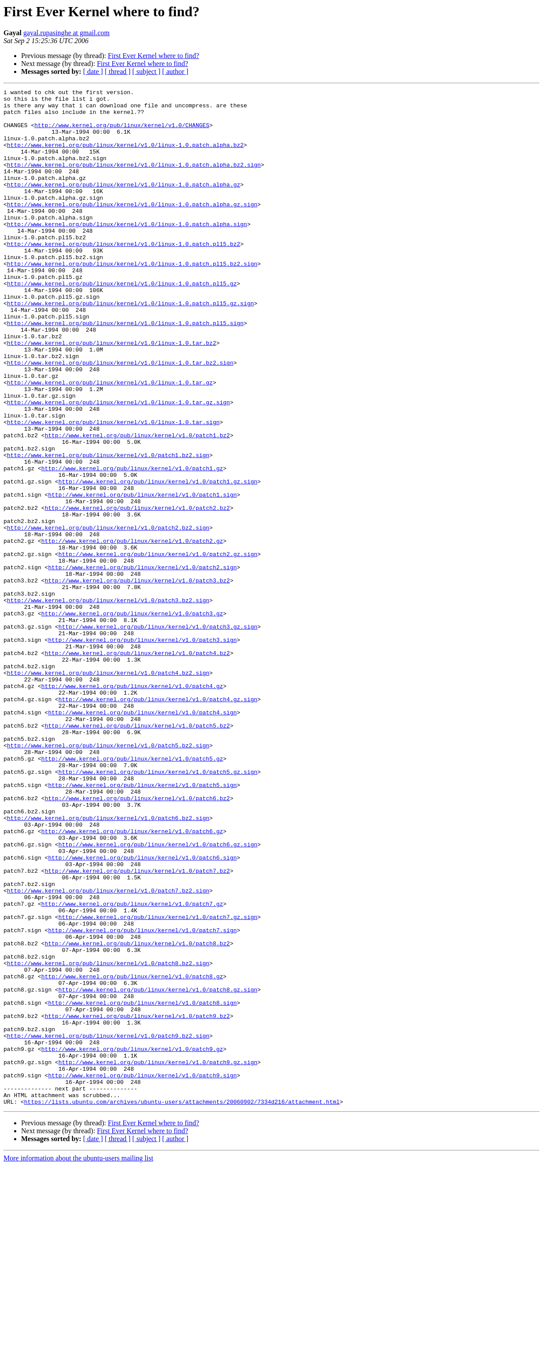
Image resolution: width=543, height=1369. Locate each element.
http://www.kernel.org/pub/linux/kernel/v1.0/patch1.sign (142, 576)
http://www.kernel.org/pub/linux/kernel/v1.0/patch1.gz (132, 545)
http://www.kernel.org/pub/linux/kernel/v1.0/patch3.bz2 (137, 679)
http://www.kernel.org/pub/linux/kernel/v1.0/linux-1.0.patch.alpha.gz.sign (132, 228)
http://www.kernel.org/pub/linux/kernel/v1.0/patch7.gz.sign (157, 1083)
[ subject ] (146, 71)
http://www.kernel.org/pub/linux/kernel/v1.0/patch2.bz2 (137, 592)
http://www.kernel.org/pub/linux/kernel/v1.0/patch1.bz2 (137, 505)
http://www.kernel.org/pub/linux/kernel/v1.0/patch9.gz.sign (157, 1257)
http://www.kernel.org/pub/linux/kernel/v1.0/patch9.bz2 (137, 1202)
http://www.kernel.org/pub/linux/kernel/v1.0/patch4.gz (132, 806)
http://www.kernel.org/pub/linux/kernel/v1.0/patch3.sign (142, 750)
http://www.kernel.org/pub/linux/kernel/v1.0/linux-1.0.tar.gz (110, 442)
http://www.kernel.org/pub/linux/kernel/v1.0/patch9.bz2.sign (108, 1226)
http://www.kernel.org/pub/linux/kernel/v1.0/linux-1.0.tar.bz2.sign (120, 418)
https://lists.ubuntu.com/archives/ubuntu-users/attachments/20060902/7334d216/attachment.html (182, 1305)
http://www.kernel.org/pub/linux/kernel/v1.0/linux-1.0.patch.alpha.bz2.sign (134, 180)
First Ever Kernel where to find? (153, 55)
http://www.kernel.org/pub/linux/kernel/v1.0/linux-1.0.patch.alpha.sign (127, 252)
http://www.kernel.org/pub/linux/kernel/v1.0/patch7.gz (132, 1067)
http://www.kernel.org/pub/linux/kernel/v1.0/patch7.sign (142, 1099)
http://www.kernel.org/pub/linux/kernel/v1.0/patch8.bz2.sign (108, 1138)
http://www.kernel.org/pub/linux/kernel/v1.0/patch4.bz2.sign (108, 790)
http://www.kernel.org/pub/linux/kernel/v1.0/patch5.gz (132, 893)
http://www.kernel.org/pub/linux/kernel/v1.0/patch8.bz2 (137, 1115)
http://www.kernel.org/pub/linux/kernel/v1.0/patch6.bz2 (137, 940)
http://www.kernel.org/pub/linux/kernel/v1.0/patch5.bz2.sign (108, 877)
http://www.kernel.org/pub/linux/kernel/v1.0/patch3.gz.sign (157, 735)
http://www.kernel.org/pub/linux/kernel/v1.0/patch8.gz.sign (157, 1170)
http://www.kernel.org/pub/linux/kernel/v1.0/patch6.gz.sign (157, 996)
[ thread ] (118, 71)
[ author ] (175, 71)
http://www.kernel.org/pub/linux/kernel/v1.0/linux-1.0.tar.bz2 (111, 394)
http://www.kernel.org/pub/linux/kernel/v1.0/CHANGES (121, 133)
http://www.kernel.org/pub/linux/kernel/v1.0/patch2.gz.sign (157, 648)
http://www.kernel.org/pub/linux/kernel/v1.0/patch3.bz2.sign (108, 703)
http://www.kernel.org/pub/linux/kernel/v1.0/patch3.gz (132, 719)
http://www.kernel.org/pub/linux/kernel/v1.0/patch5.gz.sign (157, 909)
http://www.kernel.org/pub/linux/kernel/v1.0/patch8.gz (132, 1154)
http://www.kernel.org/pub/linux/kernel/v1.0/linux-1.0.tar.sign (113, 489)
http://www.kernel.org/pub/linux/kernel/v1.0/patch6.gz (132, 980)
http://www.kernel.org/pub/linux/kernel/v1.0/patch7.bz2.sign (108, 1051)
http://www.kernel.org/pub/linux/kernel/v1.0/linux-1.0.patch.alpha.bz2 (125, 157)
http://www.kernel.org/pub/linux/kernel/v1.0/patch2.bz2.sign (108, 616)
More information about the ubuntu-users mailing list (78, 1361)
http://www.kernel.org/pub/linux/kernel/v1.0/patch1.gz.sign (157, 560)
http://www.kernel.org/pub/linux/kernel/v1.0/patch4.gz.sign (157, 822)
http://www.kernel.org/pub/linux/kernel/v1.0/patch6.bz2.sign (108, 964)
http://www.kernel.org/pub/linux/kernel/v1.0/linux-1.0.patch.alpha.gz (123, 204)
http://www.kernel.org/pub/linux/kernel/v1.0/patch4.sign (142, 838)
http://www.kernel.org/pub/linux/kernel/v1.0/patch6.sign (142, 1012)
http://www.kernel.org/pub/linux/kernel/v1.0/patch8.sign (142, 1186)
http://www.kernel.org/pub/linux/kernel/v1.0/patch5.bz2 (137, 853)
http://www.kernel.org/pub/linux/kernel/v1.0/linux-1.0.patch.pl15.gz (122, 323)
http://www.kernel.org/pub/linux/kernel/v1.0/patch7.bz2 (137, 1028)
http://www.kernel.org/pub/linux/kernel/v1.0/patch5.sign (142, 925)
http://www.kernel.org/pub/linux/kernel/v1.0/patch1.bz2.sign (108, 529)
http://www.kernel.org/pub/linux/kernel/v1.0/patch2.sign (142, 663)
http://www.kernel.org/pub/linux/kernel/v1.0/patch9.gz (132, 1241)
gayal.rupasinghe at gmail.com (66, 33)
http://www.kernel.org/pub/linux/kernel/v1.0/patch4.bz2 (137, 766)
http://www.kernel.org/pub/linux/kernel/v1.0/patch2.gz (132, 632)
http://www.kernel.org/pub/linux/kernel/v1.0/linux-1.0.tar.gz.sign (118, 465)
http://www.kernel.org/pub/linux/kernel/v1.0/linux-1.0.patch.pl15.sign (125, 370)
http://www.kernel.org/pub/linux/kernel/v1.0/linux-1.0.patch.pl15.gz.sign (130, 347)
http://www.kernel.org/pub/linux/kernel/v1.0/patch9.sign (142, 1273)
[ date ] (93, 71)
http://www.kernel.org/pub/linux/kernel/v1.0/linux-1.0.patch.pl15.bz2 (123, 275)
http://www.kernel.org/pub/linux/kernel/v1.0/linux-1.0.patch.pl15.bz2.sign (132, 299)
